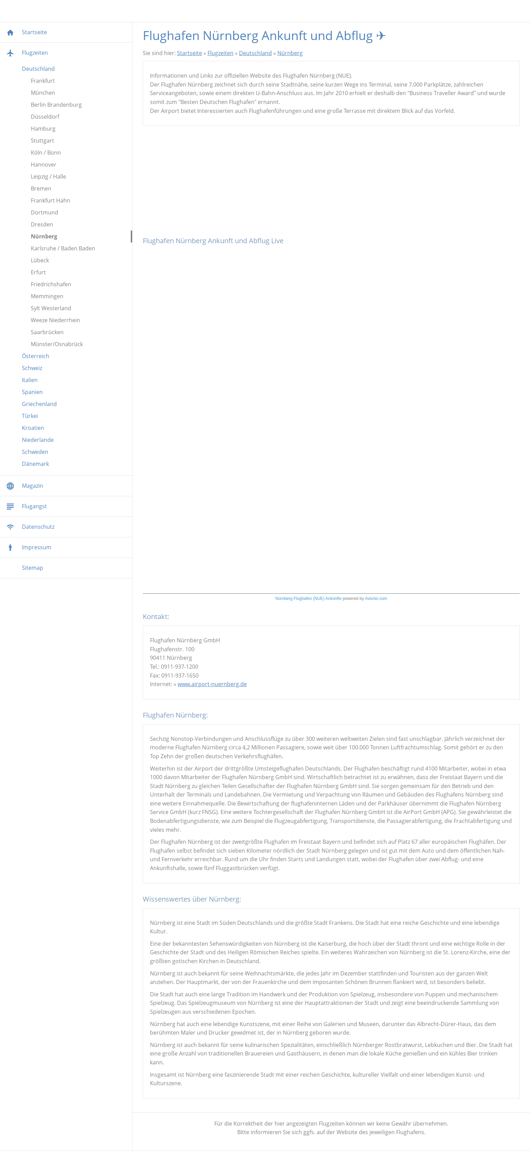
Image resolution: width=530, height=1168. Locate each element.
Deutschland (255, 53)
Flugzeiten (220, 53)
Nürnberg (290, 53)
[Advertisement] (331, 184)
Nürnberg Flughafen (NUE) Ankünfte (308, 598)
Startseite (189, 53)
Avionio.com (376, 598)
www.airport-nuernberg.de (212, 684)
